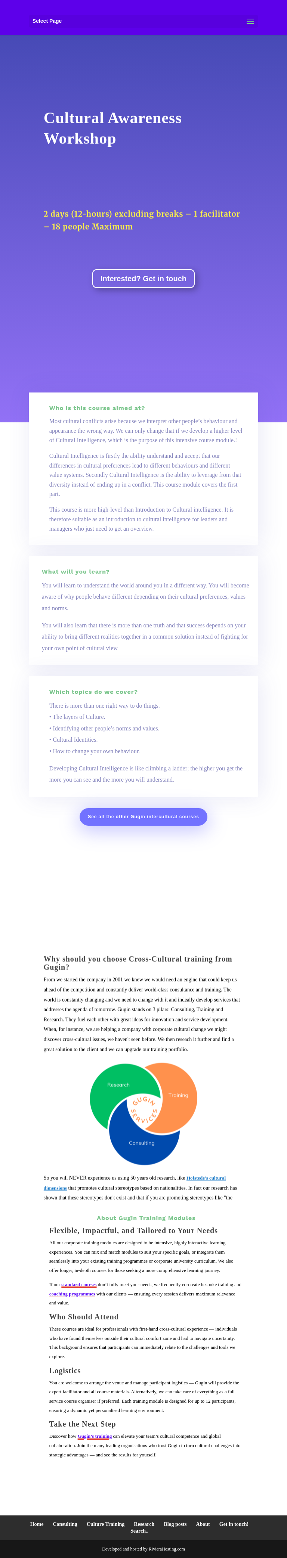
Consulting (65, 1524)
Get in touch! (234, 1524)
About (203, 1524)
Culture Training (106, 1524)
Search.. (139, 1531)
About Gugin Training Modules (146, 1218)
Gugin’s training (95, 1436)
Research (144, 1524)
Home (37, 1524)
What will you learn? (76, 571)
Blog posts (175, 1524)
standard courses (78, 1284)
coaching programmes (72, 1294)
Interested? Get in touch (143, 278)
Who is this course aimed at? (97, 408)
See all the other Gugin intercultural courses (143, 816)
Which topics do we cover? (93, 691)
